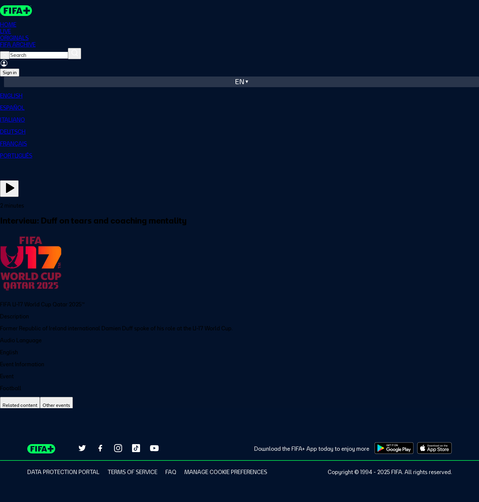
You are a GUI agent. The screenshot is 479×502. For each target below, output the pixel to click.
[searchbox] (39, 55)
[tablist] (239, 405)
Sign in (10, 73)
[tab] (20, 405)
